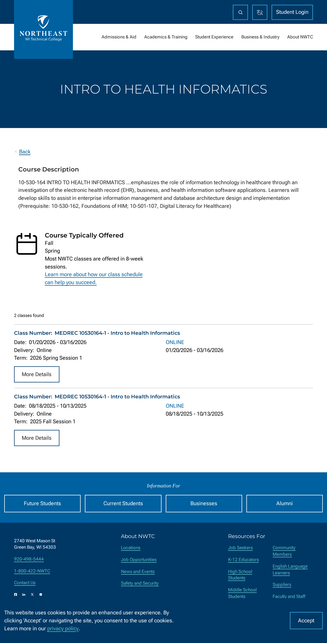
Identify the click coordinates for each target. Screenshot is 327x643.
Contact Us (25, 582)
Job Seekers (240, 547)
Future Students (42, 503)
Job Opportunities (138, 559)
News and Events (138, 571)
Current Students (123, 503)
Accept (306, 621)
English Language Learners (290, 569)
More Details (36, 374)
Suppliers (282, 584)
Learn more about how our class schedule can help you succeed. (94, 278)
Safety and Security (140, 583)
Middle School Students (242, 593)
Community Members (284, 551)
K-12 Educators (243, 559)
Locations (130, 547)
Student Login (292, 12)
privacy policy (63, 629)
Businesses (203, 503)
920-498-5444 (29, 559)
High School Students (240, 575)
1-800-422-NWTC (32, 571)
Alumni (284, 503)
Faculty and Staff (289, 596)
